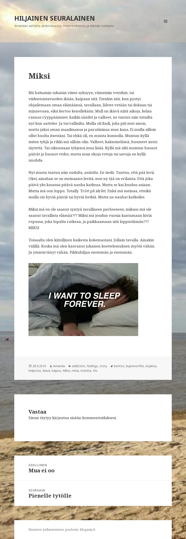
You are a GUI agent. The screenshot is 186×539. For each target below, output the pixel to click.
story (103, 366)
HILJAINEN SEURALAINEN (54, 18)
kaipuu (56, 370)
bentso (119, 366)
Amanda (59, 366)
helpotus (35, 370)
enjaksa (150, 366)
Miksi (66, 370)
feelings (92, 366)
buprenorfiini (135, 366)
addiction (78, 366)
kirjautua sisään (66, 417)
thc (95, 370)
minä (75, 370)
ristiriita (85, 370)
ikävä (46, 370)
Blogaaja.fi (87, 529)
